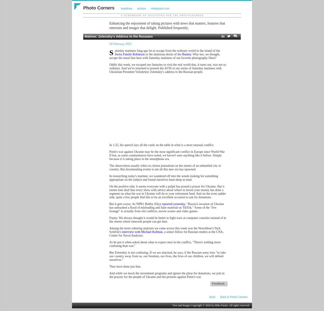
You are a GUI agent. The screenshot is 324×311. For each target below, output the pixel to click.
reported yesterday (173, 204)
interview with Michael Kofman (142, 232)
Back (212, 297)
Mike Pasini (221, 305)
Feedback (218, 283)
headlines (126, 8)
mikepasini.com (160, 8)
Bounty (186, 54)
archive (141, 8)
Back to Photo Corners (234, 297)
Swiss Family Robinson (130, 54)
